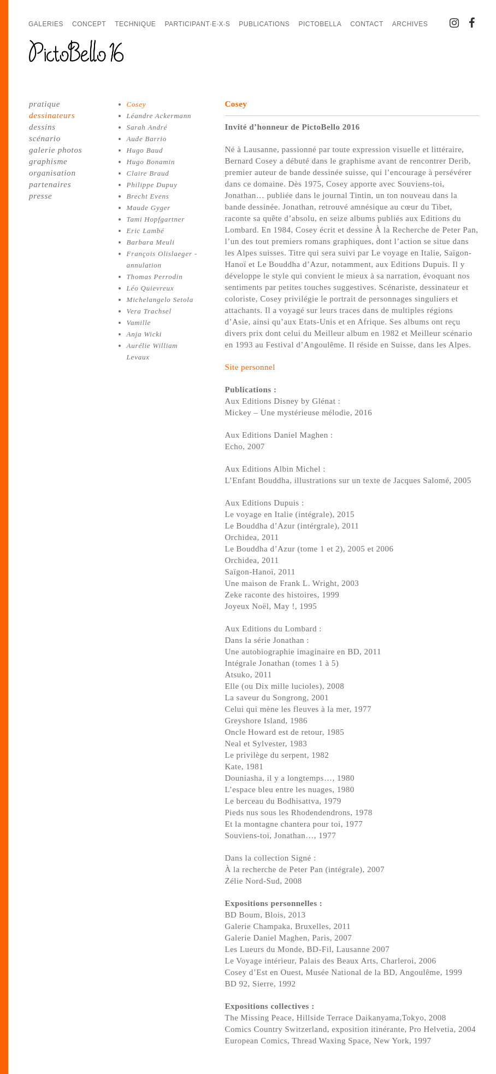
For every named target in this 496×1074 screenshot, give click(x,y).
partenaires (50, 184)
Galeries (45, 24)
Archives (410, 24)
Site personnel (250, 367)
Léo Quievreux (150, 288)
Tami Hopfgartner (156, 219)
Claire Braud (148, 173)
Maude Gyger (149, 208)
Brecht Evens (148, 196)
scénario (45, 138)
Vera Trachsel (149, 311)
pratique (44, 104)
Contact (366, 24)
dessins (42, 127)
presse (40, 195)
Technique (135, 24)
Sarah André (147, 127)
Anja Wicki (144, 334)
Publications (264, 24)
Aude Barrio (147, 139)
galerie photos (55, 150)
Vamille (139, 322)
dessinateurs (52, 115)
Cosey (136, 104)
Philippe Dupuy (152, 185)
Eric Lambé (145, 231)
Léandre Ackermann (159, 116)
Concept (89, 24)
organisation (52, 173)
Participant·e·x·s (197, 24)
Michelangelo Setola (160, 299)
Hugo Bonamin (151, 162)
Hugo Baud (145, 150)
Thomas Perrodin (155, 276)
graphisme (48, 161)
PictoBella (319, 24)
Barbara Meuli (151, 242)
